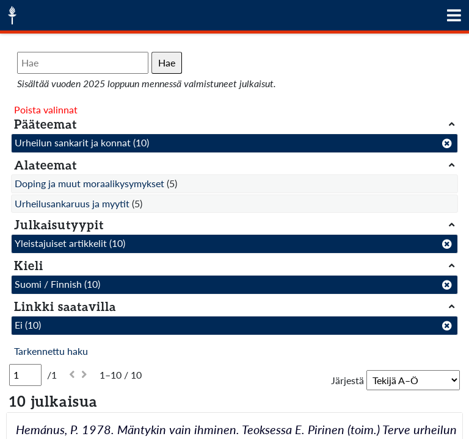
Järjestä (347, 380)
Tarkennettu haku (51, 351)
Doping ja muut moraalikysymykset (89, 183)
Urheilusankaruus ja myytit (72, 203)
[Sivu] (25, 375)
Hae (166, 62)
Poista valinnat (46, 109)
